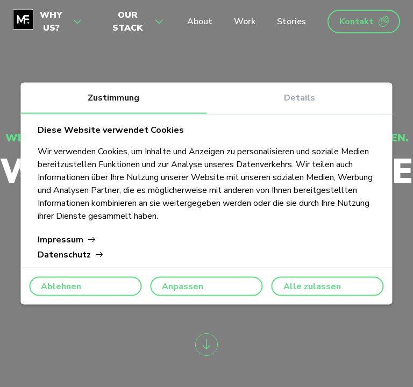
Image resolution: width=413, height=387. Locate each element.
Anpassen (182, 286)
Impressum (67, 239)
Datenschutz (71, 254)
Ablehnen (61, 286)
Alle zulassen (312, 286)
